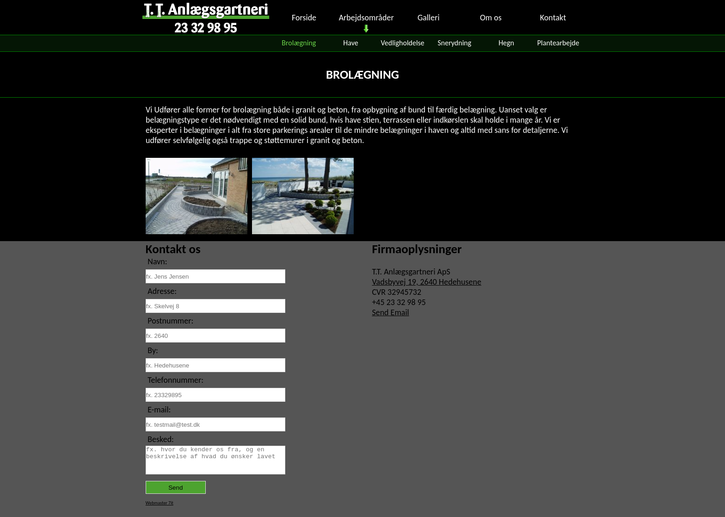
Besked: (160, 439)
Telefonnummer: (175, 380)
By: (152, 350)
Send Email (390, 312)
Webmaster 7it (159, 503)
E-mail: (159, 410)
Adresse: (162, 291)
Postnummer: (170, 321)
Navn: (157, 261)
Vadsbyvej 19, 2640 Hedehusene (426, 282)
